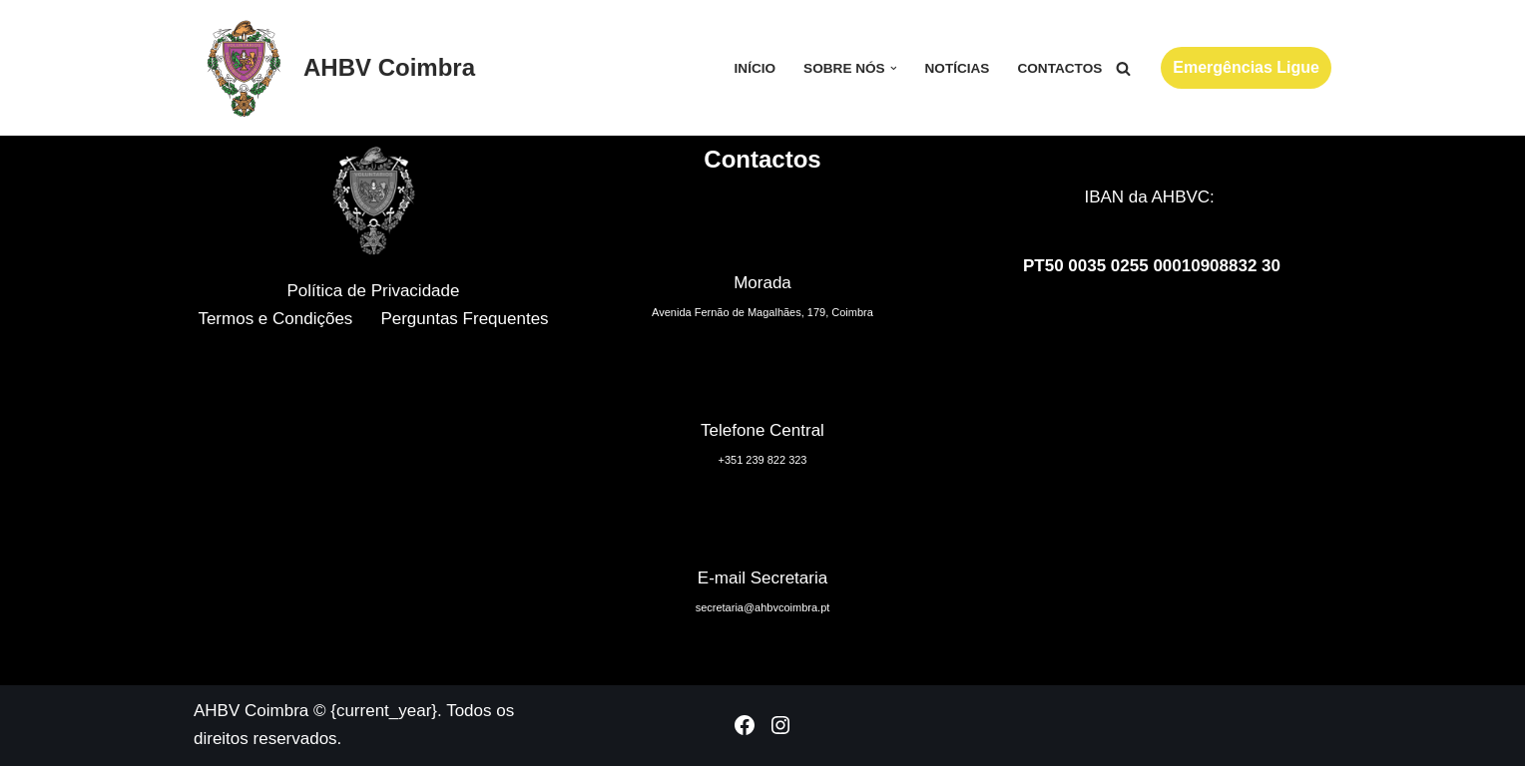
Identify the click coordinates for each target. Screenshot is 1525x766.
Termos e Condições (275, 318)
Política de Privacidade (373, 290)
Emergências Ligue (1246, 67)
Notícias (956, 68)
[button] (893, 68)
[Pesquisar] (1123, 68)
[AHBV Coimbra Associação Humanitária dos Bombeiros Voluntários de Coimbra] (334, 68)
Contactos (1059, 68)
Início (755, 68)
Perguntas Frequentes (464, 318)
